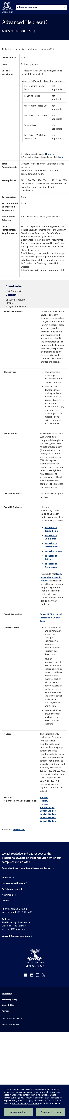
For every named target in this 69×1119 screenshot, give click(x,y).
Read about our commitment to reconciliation (26, 868)
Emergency (7, 993)
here (48, 153)
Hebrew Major (47, 807)
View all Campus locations (16, 935)
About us (6, 877)
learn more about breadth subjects (51, 577)
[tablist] (41, 7)
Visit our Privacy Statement (25, 1103)
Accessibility (8, 1005)
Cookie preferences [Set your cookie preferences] (51, 1111)
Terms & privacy (9, 999)
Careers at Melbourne (13, 883)
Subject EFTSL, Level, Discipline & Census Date (51, 617)
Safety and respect (12, 889)
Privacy (5, 1010)
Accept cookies (18, 1111)
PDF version (19, 829)
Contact (6, 900)
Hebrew (44, 797)
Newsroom (8, 894)
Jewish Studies (48, 810)
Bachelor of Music (54, 551)
